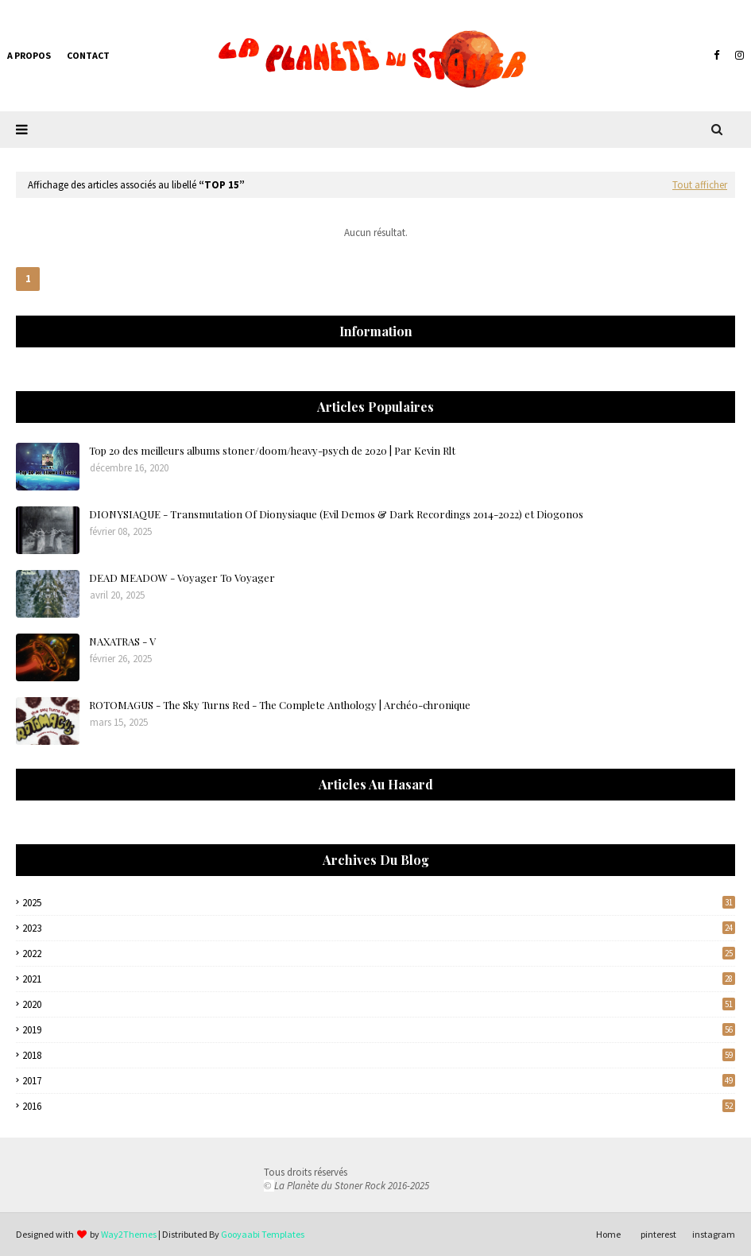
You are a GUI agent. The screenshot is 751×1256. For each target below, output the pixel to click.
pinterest (658, 1234)
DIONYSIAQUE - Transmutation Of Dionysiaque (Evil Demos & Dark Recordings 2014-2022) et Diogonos (336, 514)
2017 (378, 1080)
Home (608, 1234)
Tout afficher (699, 185)
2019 (378, 1030)
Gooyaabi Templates (262, 1234)
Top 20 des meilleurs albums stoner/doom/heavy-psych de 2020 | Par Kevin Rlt (272, 450)
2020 (378, 1004)
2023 (378, 928)
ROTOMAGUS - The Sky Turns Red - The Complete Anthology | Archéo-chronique (279, 704)
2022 (378, 953)
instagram (713, 1234)
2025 (378, 902)
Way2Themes (129, 1234)
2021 (378, 979)
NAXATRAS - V (122, 641)
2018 (378, 1055)
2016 (378, 1106)
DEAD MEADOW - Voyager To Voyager (182, 577)
